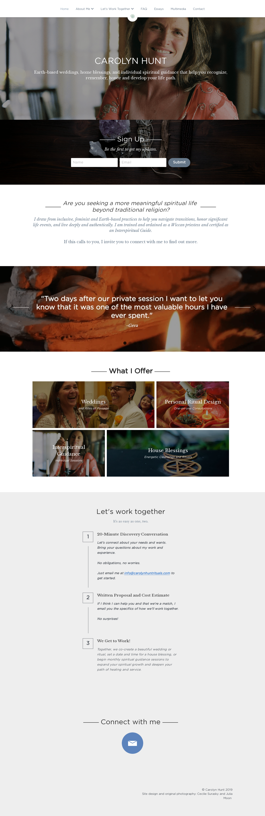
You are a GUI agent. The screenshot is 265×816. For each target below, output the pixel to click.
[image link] (132, 743)
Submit (181, 162)
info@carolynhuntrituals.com (148, 573)
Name (80, 162)
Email (128, 162)
